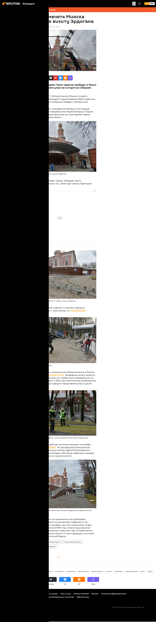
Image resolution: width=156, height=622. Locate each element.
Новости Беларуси (50, 546)
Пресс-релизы (52, 594)
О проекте (7, 594)
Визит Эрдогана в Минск (32, 546)
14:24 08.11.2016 (29, 27)
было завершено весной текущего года (44, 375)
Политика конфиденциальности (113, 594)
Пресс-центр (66, 594)
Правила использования (23, 594)
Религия (36, 542)
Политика (27, 542)
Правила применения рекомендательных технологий (52, 597)
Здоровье (118, 571)
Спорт (150, 571)
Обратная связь (83, 597)
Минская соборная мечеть (72, 542)
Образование (132, 571)
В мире (109, 571)
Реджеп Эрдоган (55, 542)
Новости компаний (81, 594)
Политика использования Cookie (15, 597)
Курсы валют (97, 571)
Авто (142, 571)
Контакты (39, 594)
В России (59, 571)
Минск (44, 542)
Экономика (83, 571)
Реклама (95, 594)
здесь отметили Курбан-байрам (39, 447)
